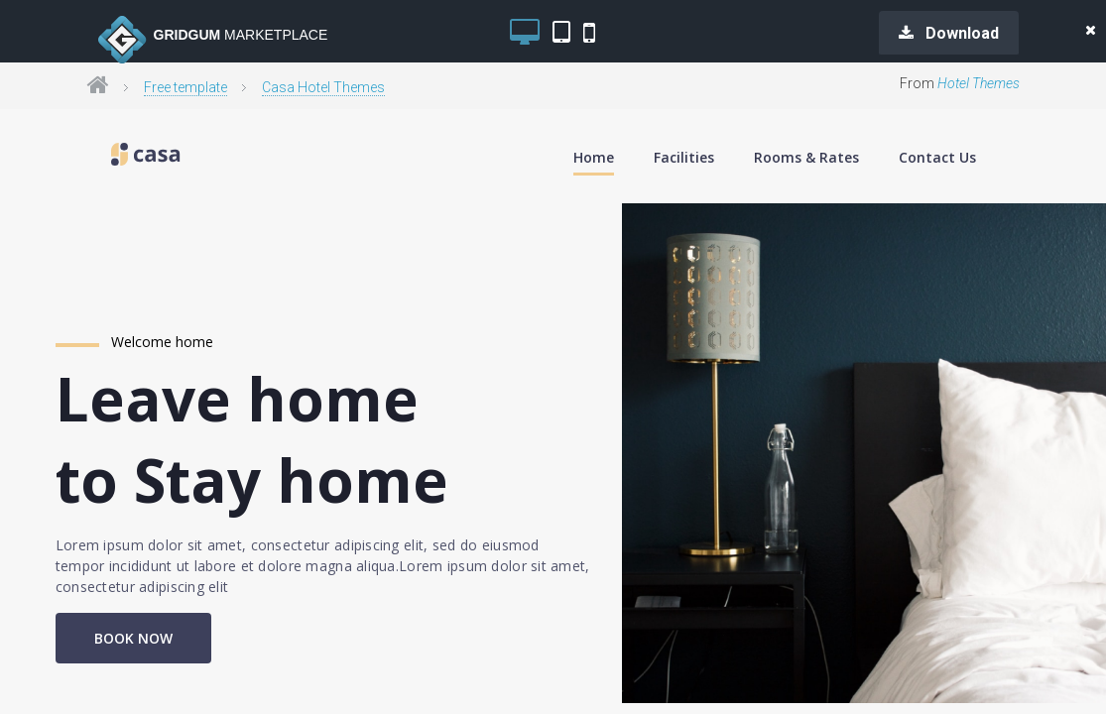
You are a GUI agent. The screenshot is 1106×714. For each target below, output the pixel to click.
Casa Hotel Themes (323, 87)
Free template (185, 87)
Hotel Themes (978, 83)
